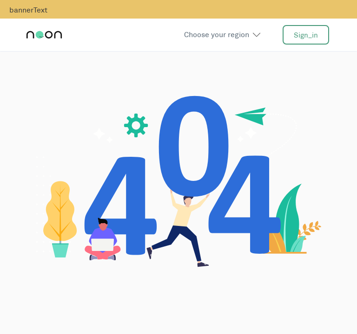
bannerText (28, 10)
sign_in (306, 35)
